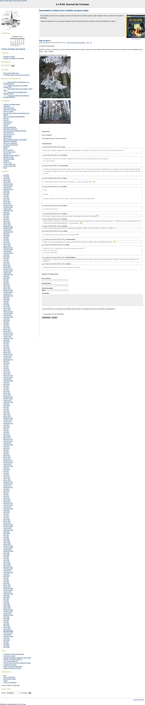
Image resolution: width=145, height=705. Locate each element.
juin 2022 (6, 258)
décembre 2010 (8, 503)
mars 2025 (6, 200)
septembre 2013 (8, 444)
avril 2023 (6, 240)
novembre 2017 (8, 356)
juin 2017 (6, 365)
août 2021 (6, 276)
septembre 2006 (8, 593)
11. (42, 239)
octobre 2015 (7, 400)
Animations (6, 106)
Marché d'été (7, 138)
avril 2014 (6, 432)
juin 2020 (6, 301)
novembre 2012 (8, 462)
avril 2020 (6, 304)
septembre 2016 (8, 381)
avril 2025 (6, 198)
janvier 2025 (7, 203)
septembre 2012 (8, 466)
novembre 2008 (8, 547)
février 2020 (6, 308)
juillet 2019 (6, 320)
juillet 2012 (6, 469)
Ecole (5, 168)
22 (15, 44)
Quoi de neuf (7, 153)
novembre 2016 (8, 377)
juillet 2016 (6, 384)
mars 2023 (6, 242)
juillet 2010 (6, 512)
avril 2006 (6, 602)
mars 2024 (6, 221)
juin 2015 (6, 407)
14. (42, 263)
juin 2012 (6, 471)
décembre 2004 (8, 631)
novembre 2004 (8, 633)
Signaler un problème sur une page (13, 58)
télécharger (43, 18)
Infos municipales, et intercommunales (14, 130)
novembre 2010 (8, 505)
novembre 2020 (8, 292)
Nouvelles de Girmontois (10, 145)
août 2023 (6, 233)
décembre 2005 (8, 609)
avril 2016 (6, 389)
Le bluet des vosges (9, 656)
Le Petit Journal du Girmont (72, 4)
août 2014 (6, 425)
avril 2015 (6, 411)
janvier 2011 (7, 501)
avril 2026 (6, 177)
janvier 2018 (7, 352)
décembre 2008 (8, 546)
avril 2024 (6, 219)
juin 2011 (6, 492)
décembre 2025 (8, 184)
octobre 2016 (7, 379)
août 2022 (6, 255)
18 (21, 42)
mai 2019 (6, 324)
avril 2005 (6, 624)
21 (13, 44)
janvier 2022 (7, 267)
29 (15, 45)
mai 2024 (6, 217)
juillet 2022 (6, 256)
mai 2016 (6, 388)
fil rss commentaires (9, 677)
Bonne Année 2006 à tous (11, 73)
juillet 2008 (6, 554)
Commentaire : (46, 293)
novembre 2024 (8, 207)
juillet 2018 (6, 342)
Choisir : (4, 693)
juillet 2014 (6, 427)
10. (42, 231)
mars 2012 (6, 476)
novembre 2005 (8, 611)
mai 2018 (6, 345)
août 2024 (6, 212)
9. (42, 226)
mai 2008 (6, 558)
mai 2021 (6, 281)
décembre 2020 (8, 290)
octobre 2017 (7, 358)
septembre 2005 (8, 615)
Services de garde (8, 159)
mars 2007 (6, 583)
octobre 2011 (7, 485)
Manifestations (7, 136)
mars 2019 (6, 327)
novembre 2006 (8, 590)
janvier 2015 (7, 416)
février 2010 (6, 521)
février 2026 (6, 180)
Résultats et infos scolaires (11, 155)
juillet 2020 (6, 299)
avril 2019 (6, 326)
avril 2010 (6, 517)
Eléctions (6, 118)
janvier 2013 (7, 459)
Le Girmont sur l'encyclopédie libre (13, 654)
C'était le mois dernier (9, 109)
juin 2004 (6, 641)
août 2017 (6, 361)
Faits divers (6, 123)
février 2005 (6, 627)
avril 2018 (6, 347)
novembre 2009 (8, 526)
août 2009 (6, 531)
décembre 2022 (8, 248)
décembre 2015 (8, 397)
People (5, 148)
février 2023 (6, 244)
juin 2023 (6, 237)
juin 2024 (6, 216)
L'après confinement (9, 164)
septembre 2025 (8, 189)
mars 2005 (6, 625)
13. (42, 257)
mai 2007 (6, 579)
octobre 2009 (7, 528)
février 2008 (6, 563)
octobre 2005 (7, 613)
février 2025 (6, 201)
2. (42, 155)
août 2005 (6, 617)
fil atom (5, 680)
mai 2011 (6, 494)
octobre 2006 (7, 592)
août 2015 (6, 404)
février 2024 (6, 223)
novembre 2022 (8, 249)
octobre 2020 (7, 294)
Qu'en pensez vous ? (9, 152)
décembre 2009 (8, 524)
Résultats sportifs (8, 157)
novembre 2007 (8, 569)
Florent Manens (12, 704)
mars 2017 (6, 370)
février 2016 (6, 393)
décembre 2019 (8, 311)
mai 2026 (6, 175)
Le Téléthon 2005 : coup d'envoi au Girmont (16, 75)
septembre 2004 (8, 636)
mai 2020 (6, 303)
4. (42, 178)
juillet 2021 (6, 278)
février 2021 (6, 287)
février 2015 (6, 414)
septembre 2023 (8, 232)
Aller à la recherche (22, 0)
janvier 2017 (7, 374)
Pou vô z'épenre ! (8, 150)
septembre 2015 (8, 402)
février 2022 (6, 265)
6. (42, 205)
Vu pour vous (7, 162)
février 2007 (6, 585)
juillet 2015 (6, 405)
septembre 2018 (8, 338)
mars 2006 (6, 604)
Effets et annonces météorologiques (76, 42)
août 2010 (6, 510)
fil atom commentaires (9, 682)
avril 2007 (6, 581)
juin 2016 (6, 386)
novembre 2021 (8, 271)
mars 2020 (6, 306)
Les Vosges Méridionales (10, 661)
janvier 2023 (7, 246)
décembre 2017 (8, 354)
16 (17, 42)
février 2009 (6, 542)
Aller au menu (12, 0)
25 (21, 44)
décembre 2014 (8, 418)
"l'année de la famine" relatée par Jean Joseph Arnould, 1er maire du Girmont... (17, 658)
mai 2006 (6, 601)
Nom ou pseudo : (46, 278)
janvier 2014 (7, 437)
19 (23, 42)
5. (42, 186)
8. (42, 219)
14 (13, 42)
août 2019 (6, 319)
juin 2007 (6, 578)
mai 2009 (6, 537)
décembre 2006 (8, 588)
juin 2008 (6, 556)
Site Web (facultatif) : (47, 288)
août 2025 (6, 191)
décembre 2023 (8, 226)
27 (11, 45)
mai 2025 (6, 196)
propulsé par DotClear (138, 699)
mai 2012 (6, 473)
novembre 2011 (8, 484)
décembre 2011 (8, 482)
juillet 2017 (6, 363)
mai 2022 (6, 260)
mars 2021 (6, 285)
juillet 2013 (6, 448)
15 (15, 42)
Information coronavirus (10, 129)
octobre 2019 (7, 315)
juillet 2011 (6, 491)
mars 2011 (6, 498)
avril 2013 (6, 453)
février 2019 (6, 329)
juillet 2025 (6, 193)
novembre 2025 (8, 185)
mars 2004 (6, 647)
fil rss (4, 675)
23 (17, 44)
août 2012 (6, 468)
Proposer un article (9, 56)
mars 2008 (6, 562)
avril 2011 (6, 496)
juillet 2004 (6, 640)
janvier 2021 (7, 288)
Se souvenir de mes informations (54, 314)
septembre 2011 (8, 487)
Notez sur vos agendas (10, 143)
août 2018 (6, 340)
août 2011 (6, 489)
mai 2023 (6, 239)
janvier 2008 (7, 565)
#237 (88, 42)
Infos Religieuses (8, 132)
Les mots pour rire (8, 134)
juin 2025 (6, 194)
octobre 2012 (7, 464)
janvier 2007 (7, 586)
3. (42, 165)
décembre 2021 (8, 269)
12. (42, 244)
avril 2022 (6, 262)
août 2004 (6, 638)
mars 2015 (6, 413)
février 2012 (6, 478)
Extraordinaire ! (7, 122)
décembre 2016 (8, 375)
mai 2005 (6, 622)
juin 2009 (6, 535)
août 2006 (6, 595)
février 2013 (6, 457)
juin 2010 (6, 514)
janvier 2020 (7, 310)
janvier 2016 (7, 395)
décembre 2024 (8, 205)
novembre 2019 (8, 313)
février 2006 (6, 606)
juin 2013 (6, 450)
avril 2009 (6, 539)
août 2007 (6, 574)
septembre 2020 (8, 295)
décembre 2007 (8, 567)
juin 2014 (6, 429)
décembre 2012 (8, 460)
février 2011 (6, 499)
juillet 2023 (6, 235)
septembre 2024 (8, 210)
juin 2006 (6, 599)
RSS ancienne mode (9, 679)
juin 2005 (6, 620)
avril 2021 (6, 283)
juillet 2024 (6, 214)
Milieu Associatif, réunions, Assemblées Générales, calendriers (15, 140)
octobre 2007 (7, 570)
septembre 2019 (8, 317)
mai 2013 (6, 452)
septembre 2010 (8, 508)
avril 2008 (6, 560)
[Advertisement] (77, 332)
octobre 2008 (7, 549)
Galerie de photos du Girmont (13, 49)
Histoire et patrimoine (9, 127)
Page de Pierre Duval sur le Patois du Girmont (17, 663)
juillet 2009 (6, 533)
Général (5, 125)
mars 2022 (6, 264)
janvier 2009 (7, 544)
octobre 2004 (7, 634)
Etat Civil (6, 120)
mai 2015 (6, 409)
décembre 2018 (8, 333)
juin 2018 (6, 343)
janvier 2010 (7, 523)
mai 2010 (6, 515)
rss (91, 42)
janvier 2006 (7, 608)
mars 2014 (6, 434)
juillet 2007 (6, 576)
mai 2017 (6, 366)
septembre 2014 (8, 423)
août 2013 (6, 446)
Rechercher (5, 62)
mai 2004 (6, 643)
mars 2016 (6, 391)
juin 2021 (6, 280)
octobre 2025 (7, 187)
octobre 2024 (7, 209)
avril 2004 (6, 645)
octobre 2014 (7, 421)
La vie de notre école (9, 166)
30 (17, 45)
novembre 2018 (8, 334)
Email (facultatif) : (46, 283)
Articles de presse (8, 108)
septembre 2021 (8, 274)
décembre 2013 (8, 439)
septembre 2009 (8, 530)
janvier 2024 (7, 225)
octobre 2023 (7, 230)
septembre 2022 (8, 253)
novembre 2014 (8, 420)
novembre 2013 (8, 441)
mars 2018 (6, 349)
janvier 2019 (7, 331)
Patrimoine (6, 146)
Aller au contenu (4, 0)
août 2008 (6, 553)
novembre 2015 (8, 398)
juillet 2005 (6, 618)
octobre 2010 (7, 507)
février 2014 (6, 436)
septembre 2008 (8, 551)
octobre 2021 (7, 272)
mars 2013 (6, 455)
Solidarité (6, 161)
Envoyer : (25, 693)
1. (42, 147)
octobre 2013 (7, 443)
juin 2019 (6, 322)
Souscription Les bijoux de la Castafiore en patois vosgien (64, 10)
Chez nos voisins (8, 111)
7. (42, 213)
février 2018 (6, 350)
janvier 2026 (7, 182)
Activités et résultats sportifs (11, 104)
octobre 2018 (7, 336)
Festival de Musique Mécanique (12, 666)
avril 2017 (6, 368)
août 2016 (6, 382)
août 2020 (6, 297)
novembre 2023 (8, 228)
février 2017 (6, 372)
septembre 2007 (8, 572)
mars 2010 (6, 519)
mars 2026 (6, 178)
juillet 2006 (6, 597)
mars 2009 (6, 540)
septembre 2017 (8, 359)
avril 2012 (6, 475)
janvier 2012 (7, 480)
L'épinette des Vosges (9, 664)
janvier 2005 (7, 629)
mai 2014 (6, 430)
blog (24, 704)
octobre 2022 (7, 251)
